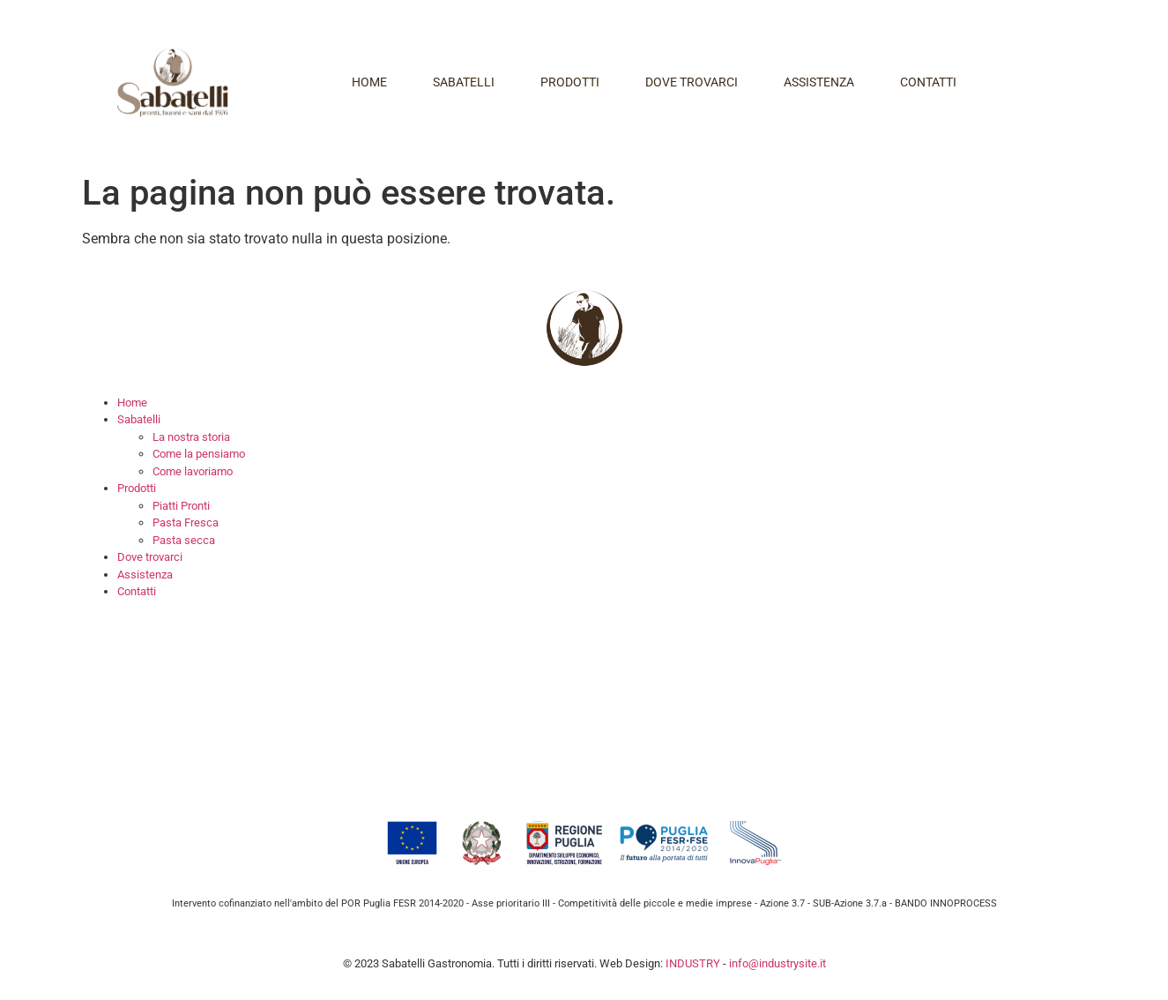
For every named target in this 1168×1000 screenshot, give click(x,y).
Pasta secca (184, 540)
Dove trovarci (691, 82)
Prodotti (569, 82)
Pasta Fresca (186, 522)
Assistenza (819, 82)
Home (369, 82)
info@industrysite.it (777, 963)
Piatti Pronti (181, 505)
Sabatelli (464, 82)
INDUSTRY (693, 963)
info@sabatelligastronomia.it (297, 768)
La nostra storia (191, 437)
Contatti (928, 82)
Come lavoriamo (193, 471)
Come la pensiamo (199, 453)
